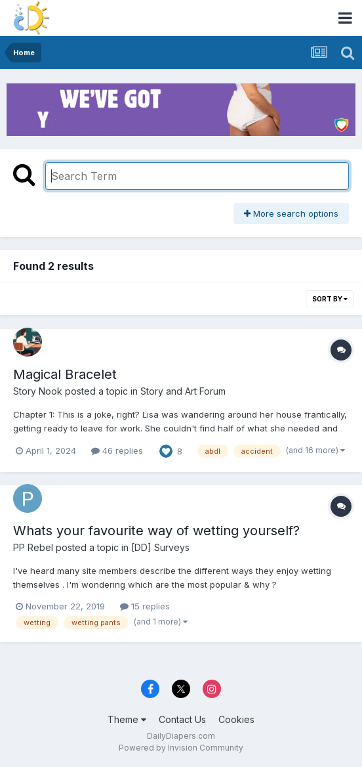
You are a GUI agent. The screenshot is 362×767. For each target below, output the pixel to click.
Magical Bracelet (65, 374)
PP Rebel (33, 547)
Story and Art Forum (183, 391)
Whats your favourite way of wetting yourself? (156, 530)
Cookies (236, 719)
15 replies (145, 606)
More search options (291, 213)
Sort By (330, 299)
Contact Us (182, 719)
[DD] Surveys (160, 547)
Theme (127, 719)
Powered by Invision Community (181, 748)
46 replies (117, 450)
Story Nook (37, 391)
